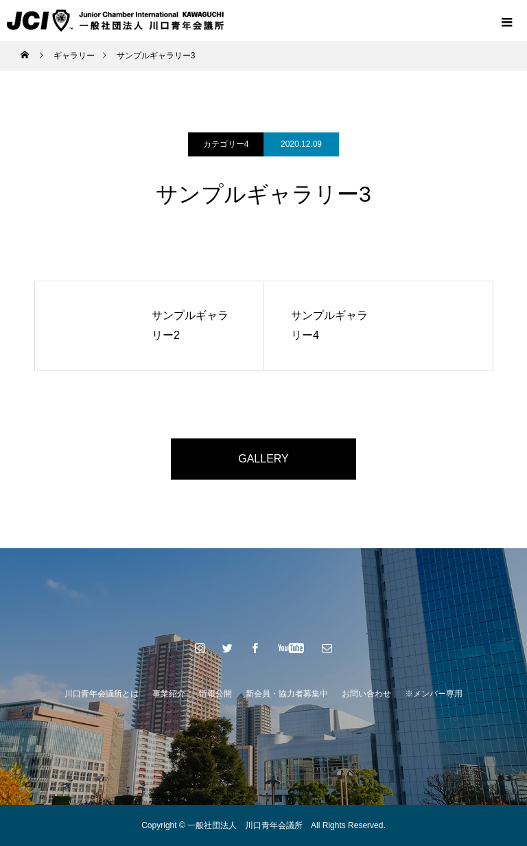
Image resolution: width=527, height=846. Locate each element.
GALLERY (263, 459)
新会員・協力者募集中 (287, 693)
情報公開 (215, 693)
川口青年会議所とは (102, 693)
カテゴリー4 (226, 144)
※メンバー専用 (433, 693)
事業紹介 (168, 693)
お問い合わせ (366, 693)
